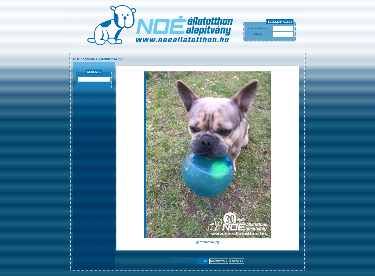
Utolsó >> (236, 261)
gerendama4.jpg (110, 59)
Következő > (218, 261)
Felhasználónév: (258, 28)
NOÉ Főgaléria (84, 59)
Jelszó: (257, 33)
